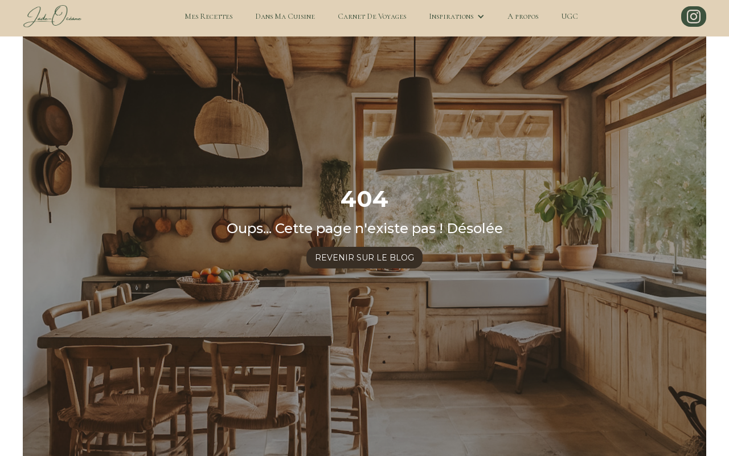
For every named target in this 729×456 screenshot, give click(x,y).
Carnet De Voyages (372, 16)
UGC (569, 16)
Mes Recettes (208, 16)
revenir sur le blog (364, 258)
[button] (456, 16)
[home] (52, 16)
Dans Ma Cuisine (285, 16)
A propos (522, 16)
